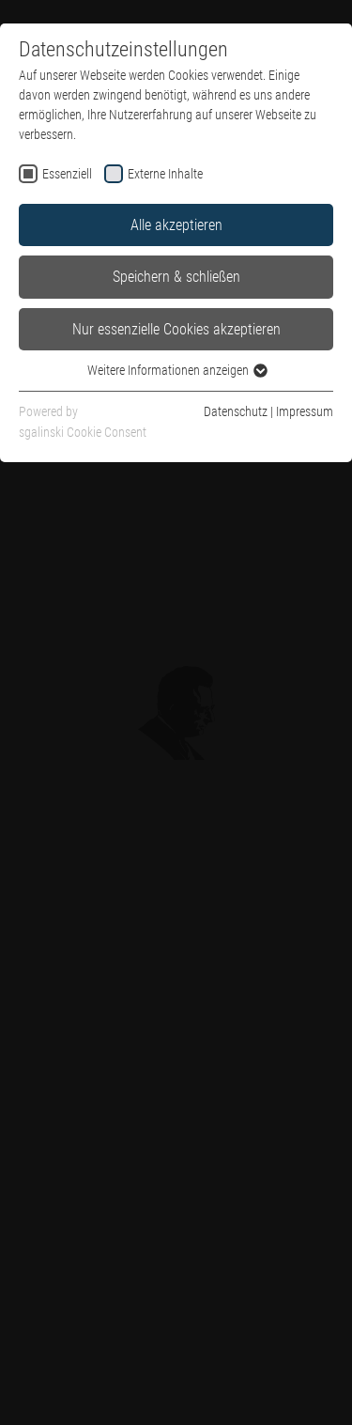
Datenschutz (236, 411)
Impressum (304, 411)
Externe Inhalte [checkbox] (165, 173)
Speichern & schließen (176, 277)
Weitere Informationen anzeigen (176, 370)
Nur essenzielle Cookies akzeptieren (176, 329)
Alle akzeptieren (176, 225)
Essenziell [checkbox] (67, 173)
